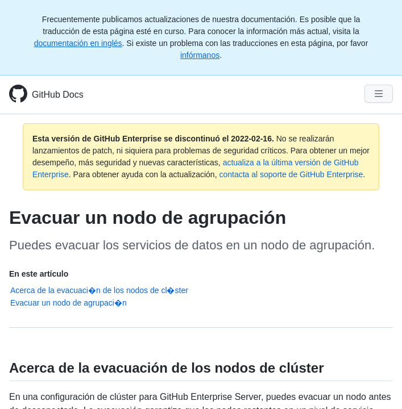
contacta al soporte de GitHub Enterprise (291, 174)
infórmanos (199, 55)
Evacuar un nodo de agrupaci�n (68, 302)
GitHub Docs (58, 94)
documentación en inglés (78, 43)
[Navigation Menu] (378, 94)
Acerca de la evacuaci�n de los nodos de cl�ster (99, 290)
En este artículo (38, 273)
